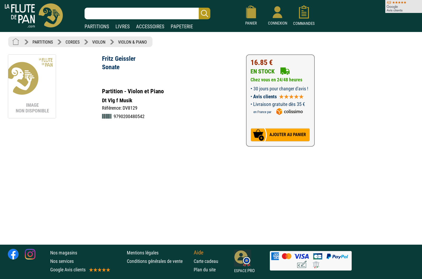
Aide (198, 252)
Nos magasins (63, 252)
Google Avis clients (79, 269)
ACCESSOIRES (150, 27)
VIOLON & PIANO (132, 42)
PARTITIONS (97, 27)
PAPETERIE (182, 27)
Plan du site (205, 269)
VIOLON (98, 42)
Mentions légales (143, 252)
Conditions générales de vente (159, 261)
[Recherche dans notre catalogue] (147, 13)
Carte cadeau (206, 261)
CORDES (73, 42)
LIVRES (122, 27)
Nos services (62, 261)
